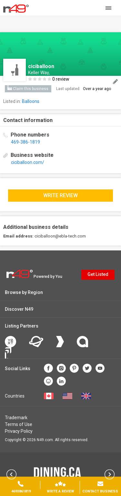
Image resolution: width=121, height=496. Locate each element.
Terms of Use (18, 424)
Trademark (16, 417)
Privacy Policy (19, 431)
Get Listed (97, 274)
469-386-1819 (25, 142)
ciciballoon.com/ (27, 162)
